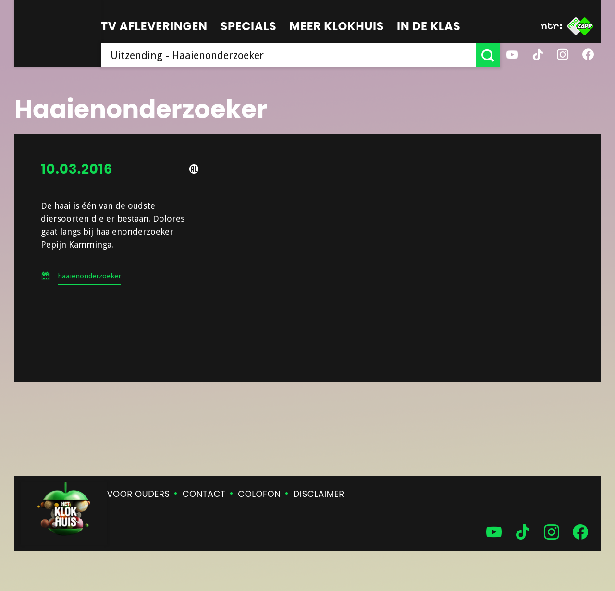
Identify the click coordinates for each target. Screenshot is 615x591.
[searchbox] (288, 55)
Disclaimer (319, 494)
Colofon (259, 494)
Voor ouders (138, 494)
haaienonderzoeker (89, 276)
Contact (204, 494)
